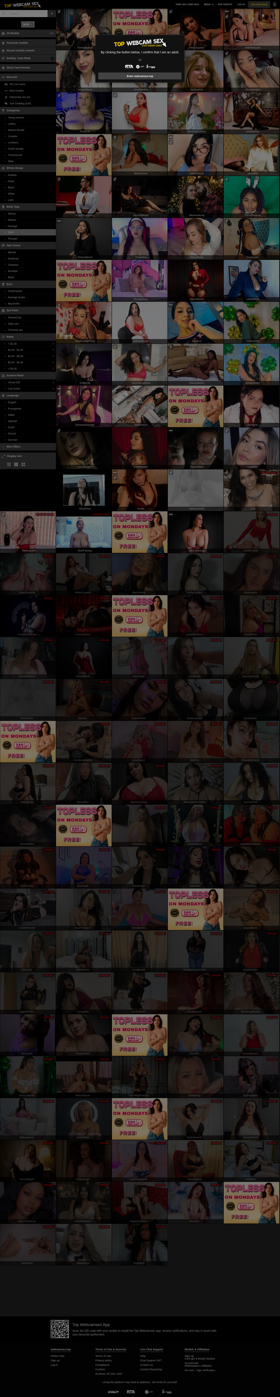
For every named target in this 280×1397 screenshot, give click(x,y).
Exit (139, 60)
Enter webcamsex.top (140, 76)
